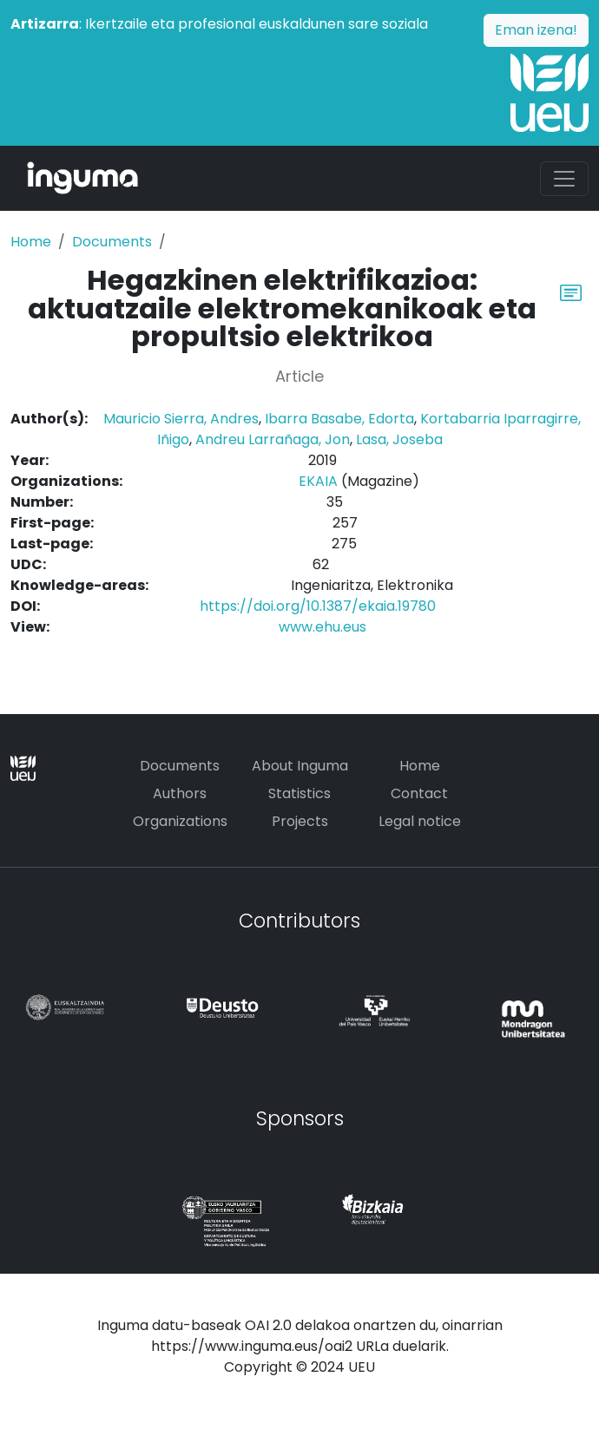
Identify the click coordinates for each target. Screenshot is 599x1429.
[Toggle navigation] (564, 178)
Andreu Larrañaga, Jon (272, 439)
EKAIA (318, 481)
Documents (112, 242)
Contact (419, 793)
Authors (180, 793)
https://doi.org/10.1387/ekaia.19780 (318, 606)
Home (30, 242)
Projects (300, 821)
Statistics (299, 793)
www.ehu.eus (322, 627)
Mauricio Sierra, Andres (181, 419)
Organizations (180, 821)
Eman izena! (536, 30)
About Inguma (300, 766)
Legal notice (419, 821)
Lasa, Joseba (399, 439)
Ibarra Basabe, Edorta (339, 419)
